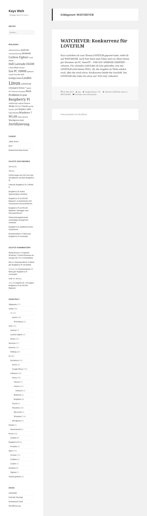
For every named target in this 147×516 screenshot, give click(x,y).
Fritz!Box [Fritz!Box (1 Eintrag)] (17, 75)
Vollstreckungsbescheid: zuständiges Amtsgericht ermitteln (18, 220)
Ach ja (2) (12, 166)
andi (10, 278)
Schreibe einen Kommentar (86, 94)
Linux (14, 377)
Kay (10, 262)
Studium (12, 468)
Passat (12, 339)
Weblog (13, 352)
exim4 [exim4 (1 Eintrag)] (11, 75)
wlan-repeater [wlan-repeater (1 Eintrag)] (23, 117)
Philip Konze (14, 252)
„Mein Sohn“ (14, 141)
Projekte (13, 446)
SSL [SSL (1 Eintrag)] (19, 106)
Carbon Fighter (16, 334)
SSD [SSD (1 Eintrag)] (16, 106)
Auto (10, 326)
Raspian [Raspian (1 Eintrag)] (27, 103)
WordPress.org (15, 506)
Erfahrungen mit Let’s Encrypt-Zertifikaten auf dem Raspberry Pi (21, 178)
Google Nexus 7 (18, 369)
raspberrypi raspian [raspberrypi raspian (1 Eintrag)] (16, 103)
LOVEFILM (116, 92)
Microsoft (18, 412)
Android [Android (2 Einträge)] (25, 50)
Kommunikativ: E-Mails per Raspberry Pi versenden (20, 235)
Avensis (13, 330)
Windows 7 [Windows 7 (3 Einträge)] (25, 112)
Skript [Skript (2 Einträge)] (11, 106)
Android (108, 92)
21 (11, 313)
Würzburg (18, 321)
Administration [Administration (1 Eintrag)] (14, 50)
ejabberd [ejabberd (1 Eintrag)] (30, 72)
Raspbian (17, 399)
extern (14, 317)
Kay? (11, 146)
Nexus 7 (124, 92)
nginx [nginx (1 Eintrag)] (29, 88)
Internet (12, 347)
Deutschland (15, 429)
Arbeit (11, 308)
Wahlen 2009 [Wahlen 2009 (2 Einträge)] (24, 109)
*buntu (17, 382)
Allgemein (13, 304)
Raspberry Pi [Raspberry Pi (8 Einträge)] (19, 99)
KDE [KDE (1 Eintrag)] (22, 75)
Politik (11, 425)
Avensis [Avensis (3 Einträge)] (26, 53)
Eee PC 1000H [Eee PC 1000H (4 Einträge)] (17, 71)
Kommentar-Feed (16, 501)
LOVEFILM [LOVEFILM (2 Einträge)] (26, 83)
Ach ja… (12, 171)
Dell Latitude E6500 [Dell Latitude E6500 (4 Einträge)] (21, 64)
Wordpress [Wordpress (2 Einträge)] (14, 120)
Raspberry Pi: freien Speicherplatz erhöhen (18, 192)
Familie (13, 438)
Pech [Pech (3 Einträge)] (28, 91)
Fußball (13, 459)
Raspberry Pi (14, 442)
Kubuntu (17, 395)
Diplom (13, 472)
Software (14, 373)
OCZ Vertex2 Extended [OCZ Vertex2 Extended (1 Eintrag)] (17, 91)
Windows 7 (18, 416)
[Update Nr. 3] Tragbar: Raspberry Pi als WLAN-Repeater (21, 285)
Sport (11, 451)
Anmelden (13, 493)
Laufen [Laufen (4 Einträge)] (26, 78)
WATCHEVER (66, 94)
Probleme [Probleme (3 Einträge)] (14, 95)
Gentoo (17, 386)
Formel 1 (14, 455)
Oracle (15, 403)
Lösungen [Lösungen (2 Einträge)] (13, 87)
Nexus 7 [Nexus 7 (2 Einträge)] (22, 87)
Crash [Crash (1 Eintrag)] (31, 58)
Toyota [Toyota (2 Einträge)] (24, 106)
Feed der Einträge (16, 497)
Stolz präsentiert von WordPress (74, 114)
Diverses (12, 343)
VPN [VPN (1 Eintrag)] (16, 109)
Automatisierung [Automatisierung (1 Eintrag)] (15, 54)
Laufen (13, 463)
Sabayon (19, 390)
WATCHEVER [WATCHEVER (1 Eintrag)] (14, 113)
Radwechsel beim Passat (18, 150)
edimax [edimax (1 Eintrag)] (22, 68)
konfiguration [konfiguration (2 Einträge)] (15, 78)
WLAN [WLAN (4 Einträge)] (13, 116)
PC (10, 356)
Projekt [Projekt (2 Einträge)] (23, 95)
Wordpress (16, 420)
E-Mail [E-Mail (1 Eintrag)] (11, 68)
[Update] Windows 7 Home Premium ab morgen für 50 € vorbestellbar (21, 255)
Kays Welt (16, 11)
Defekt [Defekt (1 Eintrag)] (11, 61)
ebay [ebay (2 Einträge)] (16, 67)
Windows (16, 408)
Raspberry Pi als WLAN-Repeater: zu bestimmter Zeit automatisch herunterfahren (20, 201)
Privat (11, 433)
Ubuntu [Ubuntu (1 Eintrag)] (11, 109)
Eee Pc (14, 364)
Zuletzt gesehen (15, 476)
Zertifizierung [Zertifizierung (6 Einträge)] (19, 124)
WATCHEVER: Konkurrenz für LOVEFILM (94, 43)
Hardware (14, 360)
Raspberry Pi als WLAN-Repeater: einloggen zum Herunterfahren (19, 210)
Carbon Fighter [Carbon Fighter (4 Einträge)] (18, 57)
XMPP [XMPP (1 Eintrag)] (22, 120)
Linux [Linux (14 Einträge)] (14, 83)
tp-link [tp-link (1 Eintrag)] (30, 106)
